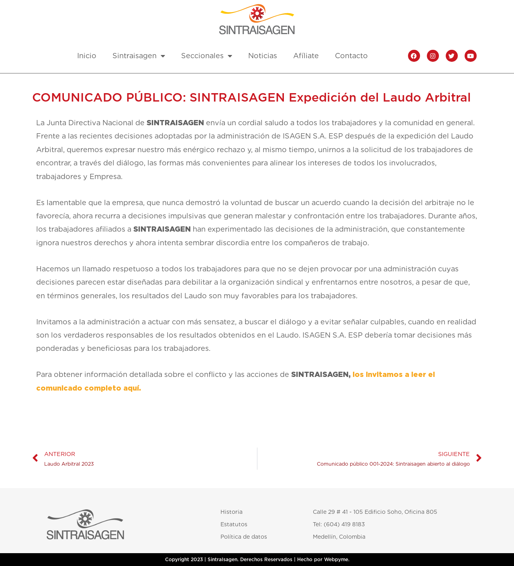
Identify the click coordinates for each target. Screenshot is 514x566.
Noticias (262, 55)
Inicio (86, 55)
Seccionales (206, 55)
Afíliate (306, 55)
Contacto (351, 55)
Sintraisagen (138, 55)
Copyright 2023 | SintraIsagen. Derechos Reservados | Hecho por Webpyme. (257, 559)
